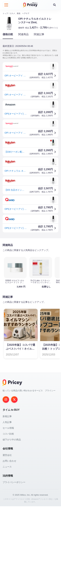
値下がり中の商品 (12, 505)
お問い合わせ (9, 526)
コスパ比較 (8, 499)
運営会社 (7, 521)
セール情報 (8, 493)
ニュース (7, 532)
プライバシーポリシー (14, 548)
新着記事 (7, 482)
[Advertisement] (30, 273)
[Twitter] (14, 465)
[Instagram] (6, 465)
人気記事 (7, 488)
